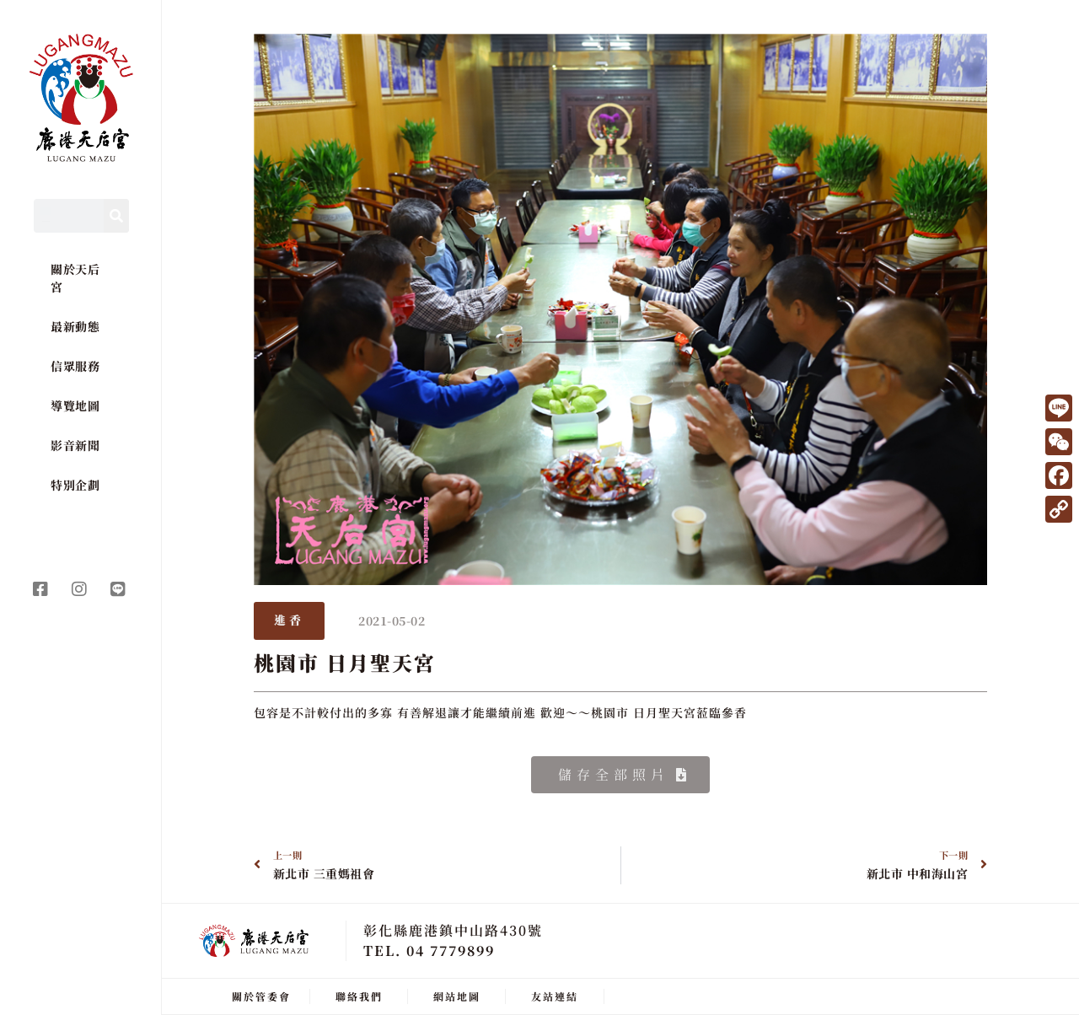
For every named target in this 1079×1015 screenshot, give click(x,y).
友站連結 (554, 996)
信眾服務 (75, 365)
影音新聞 (75, 445)
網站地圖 (456, 996)
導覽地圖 (75, 405)
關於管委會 (261, 996)
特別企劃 (75, 484)
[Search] (116, 216)
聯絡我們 (359, 996)
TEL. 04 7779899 (429, 950)
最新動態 (75, 326)
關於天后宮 (75, 277)
